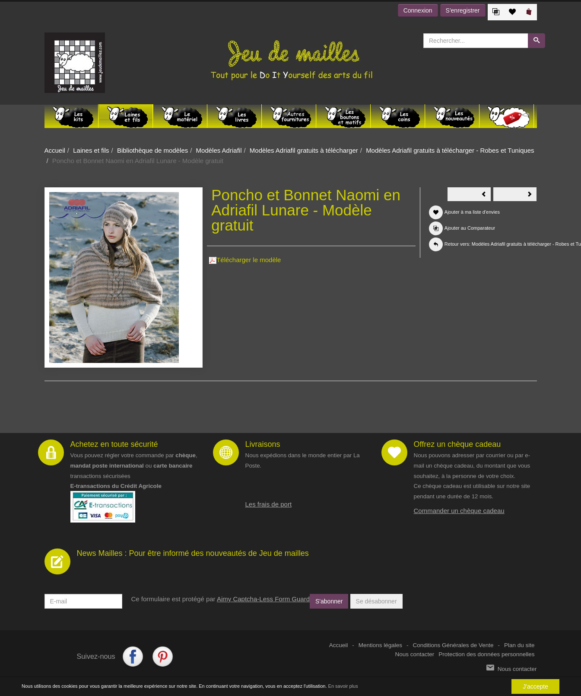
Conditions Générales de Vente (453, 645)
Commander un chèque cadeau (459, 510)
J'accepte (535, 686)
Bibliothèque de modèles (152, 150)
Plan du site (519, 645)
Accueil (54, 150)
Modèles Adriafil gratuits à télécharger (304, 150)
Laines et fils (91, 150)
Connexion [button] (417, 10)
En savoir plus (343, 686)
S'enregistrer (463, 10)
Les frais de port (268, 504)
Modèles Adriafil (219, 150)
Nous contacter (415, 654)
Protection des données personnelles (486, 654)
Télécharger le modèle (245, 259)
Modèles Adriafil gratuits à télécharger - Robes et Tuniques (450, 150)
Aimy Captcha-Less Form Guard (263, 599)
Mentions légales (380, 645)
